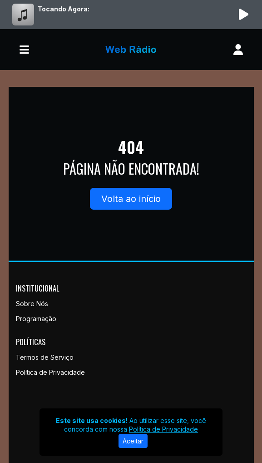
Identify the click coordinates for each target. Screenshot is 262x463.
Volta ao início (131, 198)
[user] (238, 49)
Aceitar (133, 441)
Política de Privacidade (50, 372)
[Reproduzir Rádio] (243, 14)
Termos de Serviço (45, 357)
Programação (36, 318)
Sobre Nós (32, 303)
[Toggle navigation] (24, 49)
